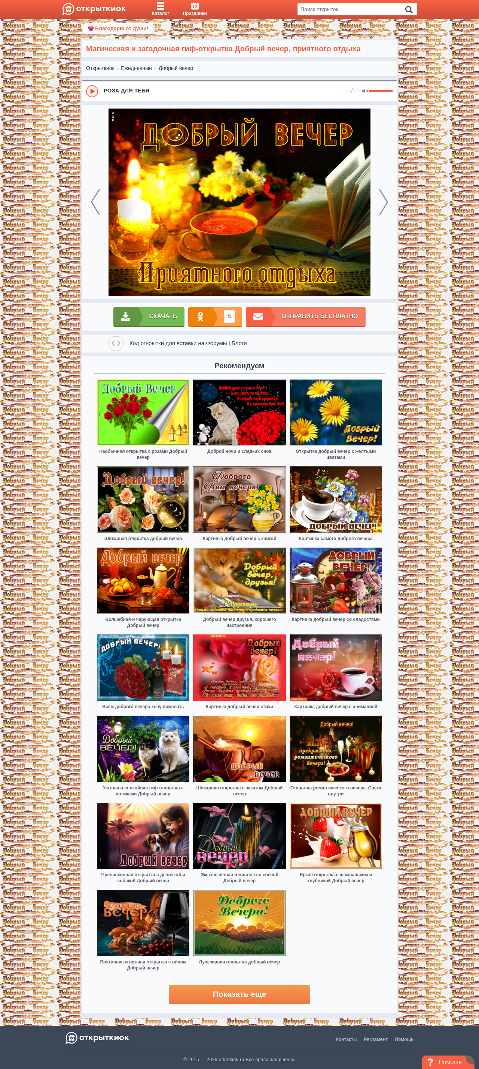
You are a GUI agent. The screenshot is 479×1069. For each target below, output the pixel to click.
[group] (239, 91)
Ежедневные (136, 68)
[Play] (92, 91)
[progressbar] (381, 91)
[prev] (95, 202)
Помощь (404, 1039)
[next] (383, 202)
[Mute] (365, 91)
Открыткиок (100, 68)
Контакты (346, 1039)
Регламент (376, 1039)
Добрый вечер (176, 68)
